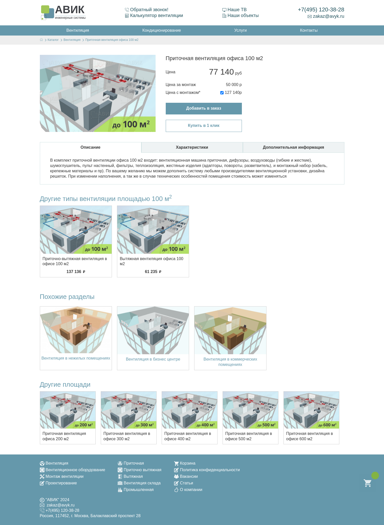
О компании (188, 489)
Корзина (184, 463)
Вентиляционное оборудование (72, 470)
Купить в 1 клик (203, 125)
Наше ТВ (234, 9)
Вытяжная (130, 476)
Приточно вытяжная (139, 470)
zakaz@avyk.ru (326, 16)
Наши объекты (240, 15)
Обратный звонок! (147, 9)
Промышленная (136, 489)
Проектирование (58, 483)
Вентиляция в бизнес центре (153, 359)
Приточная (131, 463)
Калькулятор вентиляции (154, 15)
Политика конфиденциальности (207, 470)
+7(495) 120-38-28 (321, 9)
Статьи (183, 483)
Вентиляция (54, 463)
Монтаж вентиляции (62, 476)
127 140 (232, 92)
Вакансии (186, 476)
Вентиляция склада (139, 483)
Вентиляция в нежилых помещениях (75, 358)
